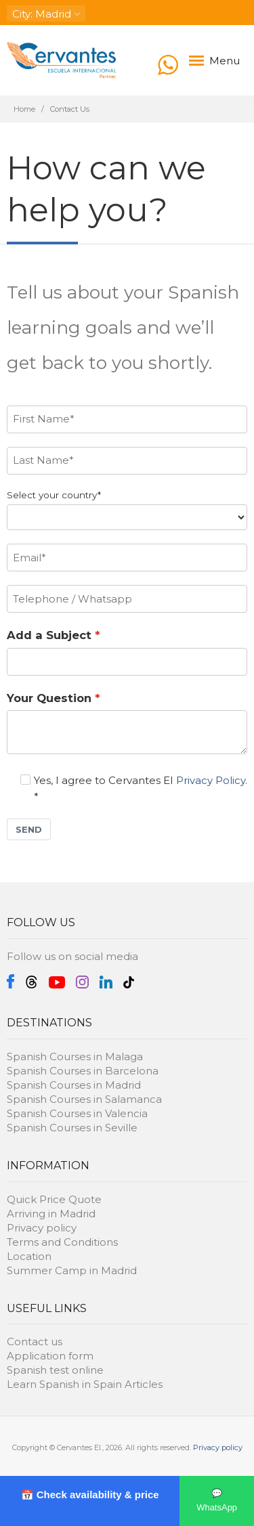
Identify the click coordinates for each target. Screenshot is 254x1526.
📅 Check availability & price (90, 1494)
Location (29, 1256)
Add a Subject (49, 635)
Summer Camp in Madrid (72, 1270)
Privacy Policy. (211, 780)
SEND (29, 829)
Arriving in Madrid (51, 1213)
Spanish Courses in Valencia (77, 1113)
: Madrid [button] (46, 14)
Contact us (34, 1341)
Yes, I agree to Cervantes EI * (133, 788)
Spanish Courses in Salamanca (84, 1099)
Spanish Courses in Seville (72, 1127)
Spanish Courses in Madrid (74, 1084)
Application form (50, 1355)
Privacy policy (42, 1227)
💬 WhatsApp (216, 1500)
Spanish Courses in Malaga (75, 1056)
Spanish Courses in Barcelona (82, 1070)
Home (24, 109)
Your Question (49, 698)
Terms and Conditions (62, 1242)
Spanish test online (55, 1370)
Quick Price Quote (54, 1199)
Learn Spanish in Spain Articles (85, 1384)
